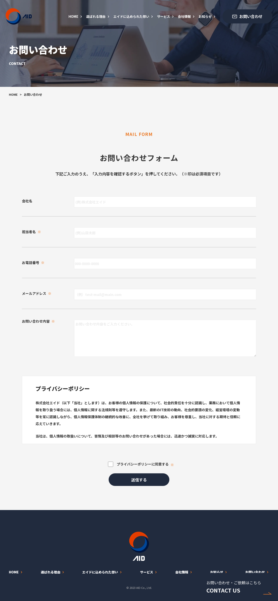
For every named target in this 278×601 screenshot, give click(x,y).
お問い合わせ (255, 572)
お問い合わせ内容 (38, 321)
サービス (163, 16)
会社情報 (184, 16)
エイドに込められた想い (131, 16)
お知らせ (205, 16)
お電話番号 (33, 262)
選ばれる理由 (96, 16)
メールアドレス (36, 293)
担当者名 (31, 231)
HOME (73, 16)
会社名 (27, 200)
